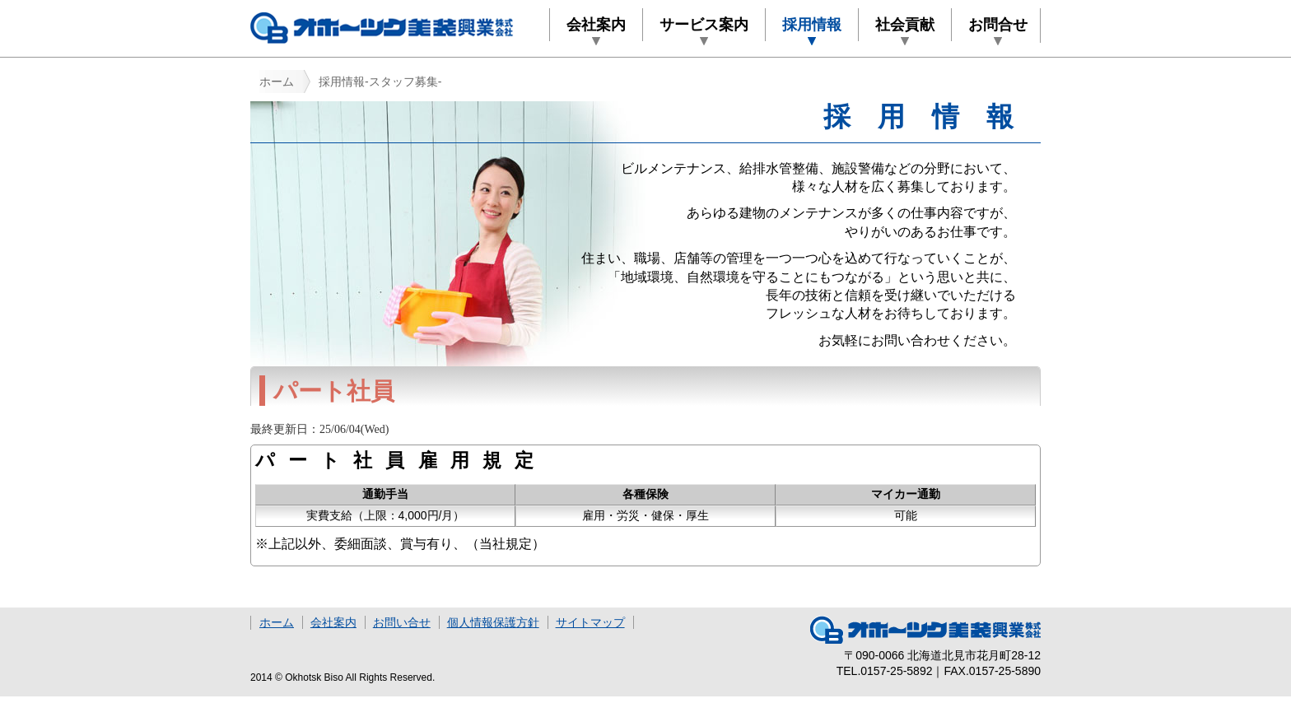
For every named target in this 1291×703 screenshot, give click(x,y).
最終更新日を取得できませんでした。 (505, 431)
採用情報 (811, 24)
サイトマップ (590, 622)
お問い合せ (402, 622)
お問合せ (998, 24)
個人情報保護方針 (493, 622)
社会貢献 (904, 24)
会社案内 (596, 24)
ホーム (276, 81)
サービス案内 (703, 24)
